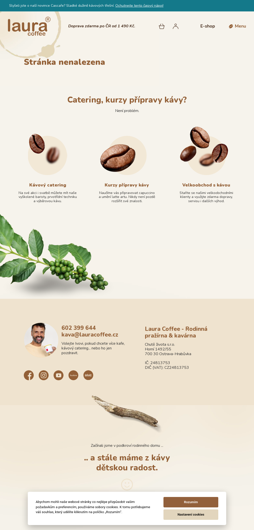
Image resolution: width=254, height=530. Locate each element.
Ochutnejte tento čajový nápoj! (139, 5)
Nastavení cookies (191, 514)
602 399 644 (79, 328)
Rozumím (191, 502)
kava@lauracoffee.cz (90, 334)
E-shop (207, 26)
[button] (237, 26)
